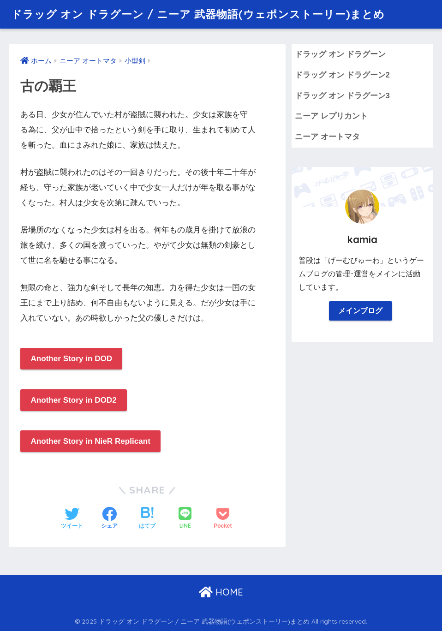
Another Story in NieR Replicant (90, 441)
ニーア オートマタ (327, 136)
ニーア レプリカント (331, 116)
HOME (221, 592)
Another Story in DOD (71, 358)
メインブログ (360, 311)
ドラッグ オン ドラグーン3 (342, 95)
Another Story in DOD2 (73, 400)
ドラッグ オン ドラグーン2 (342, 75)
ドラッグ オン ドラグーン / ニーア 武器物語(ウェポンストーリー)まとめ (198, 14)
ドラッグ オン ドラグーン (340, 54)
